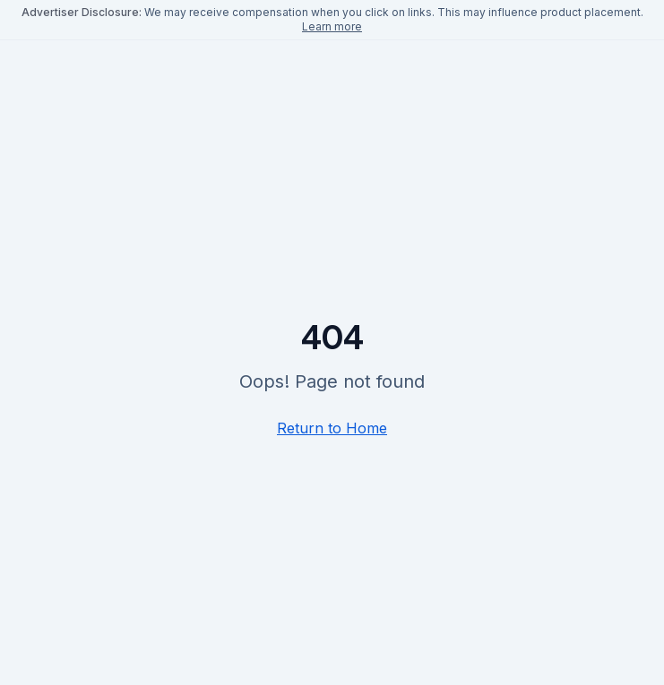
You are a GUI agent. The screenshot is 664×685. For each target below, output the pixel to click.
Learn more (332, 26)
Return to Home (332, 428)
